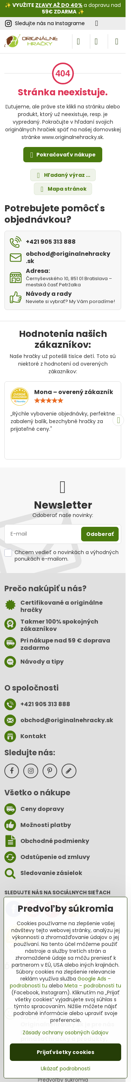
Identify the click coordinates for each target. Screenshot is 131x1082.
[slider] (48, 400)
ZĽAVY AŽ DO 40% (59, 5)
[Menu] (117, 41)
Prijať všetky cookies (65, 1052)
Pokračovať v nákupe (62, 155)
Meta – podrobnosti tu (92, 985)
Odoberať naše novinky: (62, 515)
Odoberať (100, 534)
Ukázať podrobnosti (65, 1068)
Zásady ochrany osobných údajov (65, 1032)
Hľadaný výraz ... (62, 175)
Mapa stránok (63, 189)
